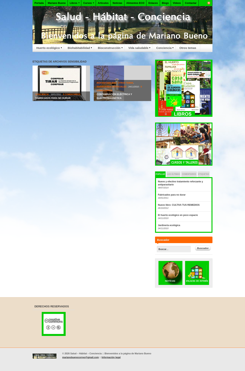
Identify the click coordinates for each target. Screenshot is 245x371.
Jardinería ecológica (169, 225)
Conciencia (163, 49)
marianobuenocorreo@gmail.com (80, 357)
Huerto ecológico (48, 49)
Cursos (88, 4)
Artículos (103, 3)
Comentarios (189, 174)
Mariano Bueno (57, 3)
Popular (160, 174)
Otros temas (187, 47)
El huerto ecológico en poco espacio (178, 215)
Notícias (117, 3)
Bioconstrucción (108, 49)
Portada (39, 3)
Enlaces (153, 3)
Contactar (191, 3)
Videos (177, 3)
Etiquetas (203, 174)
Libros (74, 4)
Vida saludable (138, 49)
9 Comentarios (71, 94)
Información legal (111, 357)
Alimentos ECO (135, 3)
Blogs (165, 3)
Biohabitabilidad (78, 49)
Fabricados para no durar (52, 98)
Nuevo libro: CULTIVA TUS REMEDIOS (179, 205)
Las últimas (173, 174)
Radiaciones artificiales (111, 87)
